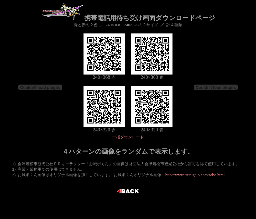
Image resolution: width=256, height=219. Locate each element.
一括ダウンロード (128, 137)
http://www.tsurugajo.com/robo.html (195, 174)
